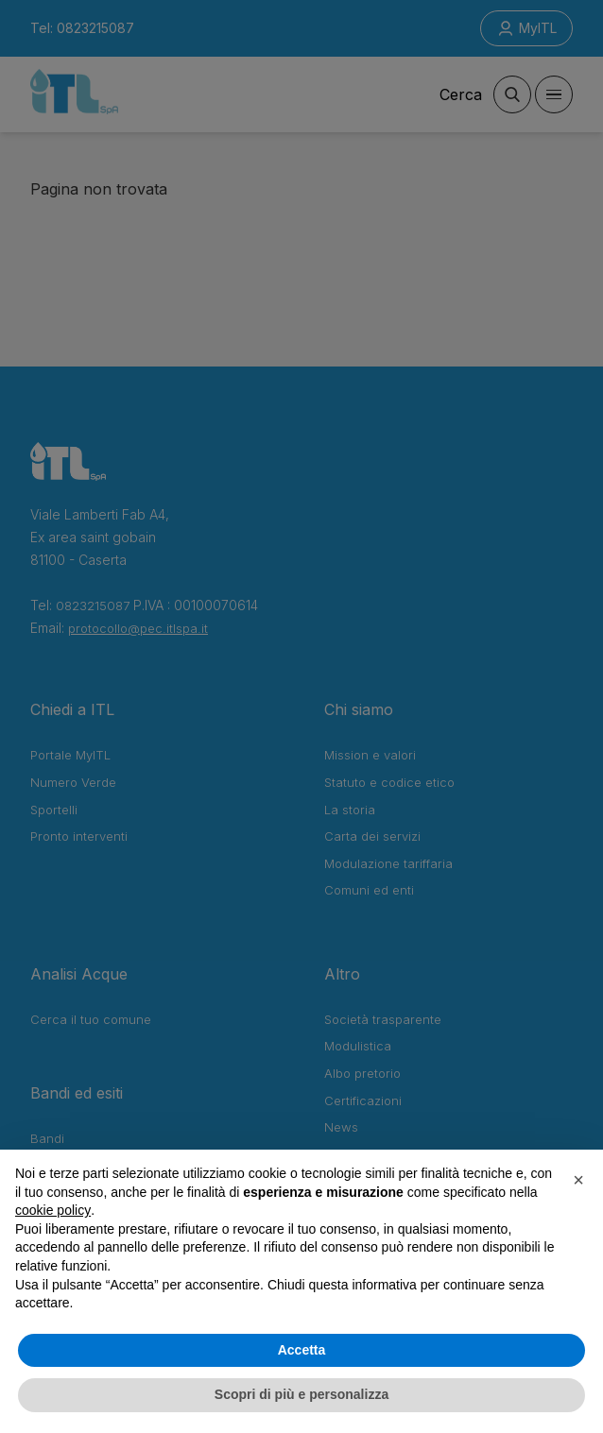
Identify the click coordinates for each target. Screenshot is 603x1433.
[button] (578, 1180)
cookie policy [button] (53, 1210)
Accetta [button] (302, 1349)
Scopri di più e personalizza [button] (301, 1394)
